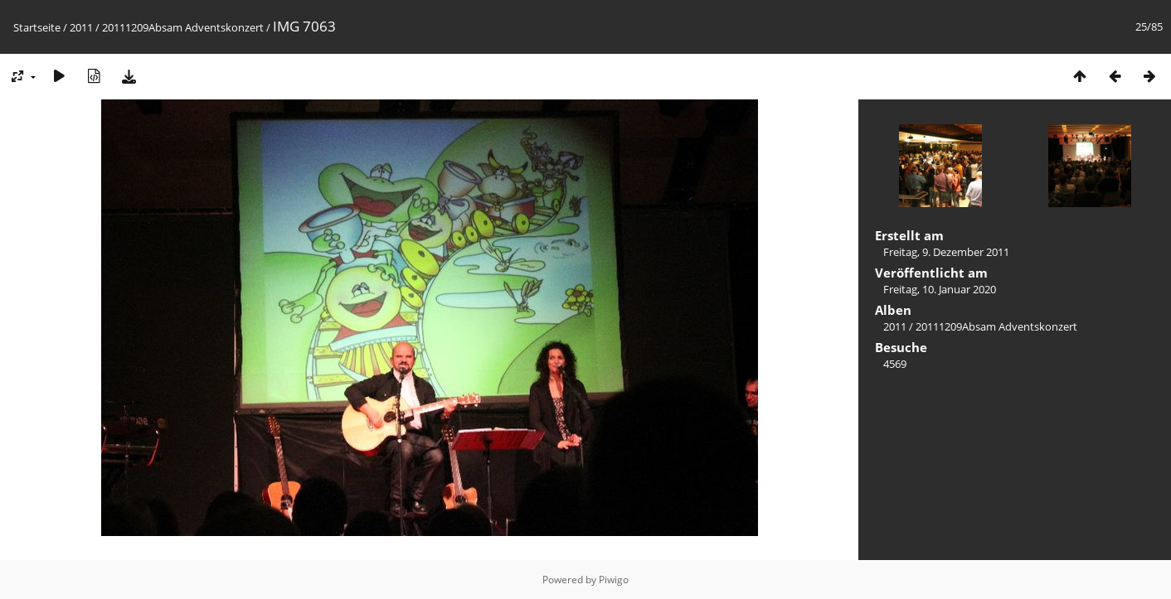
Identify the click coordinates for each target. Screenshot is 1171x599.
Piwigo (614, 579)
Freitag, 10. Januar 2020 (939, 289)
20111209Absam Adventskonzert (183, 27)
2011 (81, 27)
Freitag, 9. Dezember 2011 (946, 251)
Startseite (37, 27)
